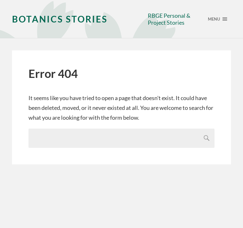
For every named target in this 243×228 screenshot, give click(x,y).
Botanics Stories (60, 19)
